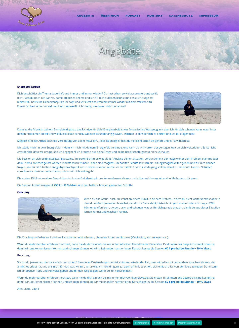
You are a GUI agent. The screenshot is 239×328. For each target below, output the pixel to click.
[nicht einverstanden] (235, 323)
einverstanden (142, 323)
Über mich (110, 15)
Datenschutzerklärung (189, 323)
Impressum (208, 15)
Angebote (85, 15)
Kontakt (154, 15)
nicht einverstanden (163, 323)
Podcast (133, 15)
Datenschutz (181, 15)
